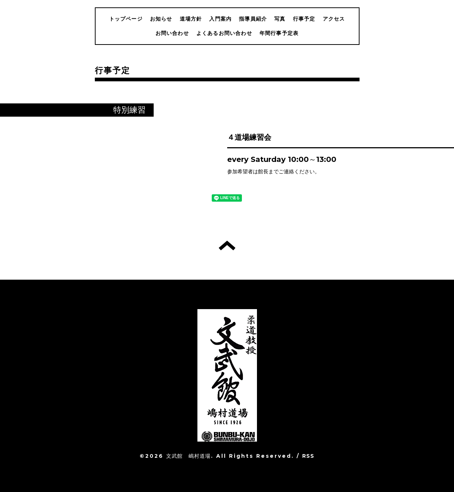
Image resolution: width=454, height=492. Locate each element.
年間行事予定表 (279, 33)
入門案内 (220, 18)
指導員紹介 (253, 18)
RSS (308, 456)
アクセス (334, 18)
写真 (279, 18)
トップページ (126, 18)
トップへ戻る (227, 245)
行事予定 (304, 18)
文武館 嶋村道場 (188, 456)
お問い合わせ (172, 33)
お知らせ (161, 18)
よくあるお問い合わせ (224, 33)
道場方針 (191, 18)
